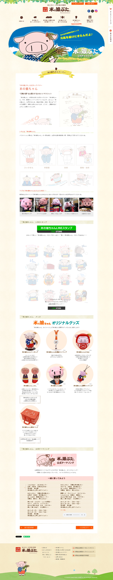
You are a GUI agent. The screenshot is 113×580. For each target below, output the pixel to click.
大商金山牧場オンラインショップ (84, 551)
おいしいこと (45, 552)
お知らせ (44, 547)
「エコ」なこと (46, 557)
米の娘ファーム (60, 547)
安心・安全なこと (46, 554)
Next (91, 205)
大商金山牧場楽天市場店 (82, 555)
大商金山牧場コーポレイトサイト (84, 548)
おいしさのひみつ (46, 550)
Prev (21, 205)
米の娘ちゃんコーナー (61, 552)
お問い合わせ (59, 557)
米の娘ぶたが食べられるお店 (63, 550)
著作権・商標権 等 (60, 559)
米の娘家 (34, 439)
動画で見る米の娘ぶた (61, 554)
